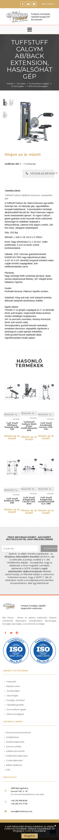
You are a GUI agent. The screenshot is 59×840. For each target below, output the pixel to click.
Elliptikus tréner (12, 686)
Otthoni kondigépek (14, 714)
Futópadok (10, 681)
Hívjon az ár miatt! (40, 173)
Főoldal (10, 83)
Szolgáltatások (11, 737)
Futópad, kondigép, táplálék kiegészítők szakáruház (33, 607)
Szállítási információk (14, 751)
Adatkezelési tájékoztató (16, 755)
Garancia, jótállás (12, 746)
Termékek (21, 83)
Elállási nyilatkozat (13, 765)
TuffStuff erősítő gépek (37, 86)
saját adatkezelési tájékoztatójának (28, 570)
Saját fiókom (48, 4)
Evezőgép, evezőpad (14, 700)
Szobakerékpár (12, 691)
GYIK (7, 769)
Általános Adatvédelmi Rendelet (22, 556)
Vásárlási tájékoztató (14, 742)
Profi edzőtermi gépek (39, 83)
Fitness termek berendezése (17, 732)
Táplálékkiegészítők (14, 705)
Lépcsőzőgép (11, 695)
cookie (28, 830)
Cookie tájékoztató (13, 760)
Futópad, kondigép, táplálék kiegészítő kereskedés (40, 17)
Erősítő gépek (17, 86)
